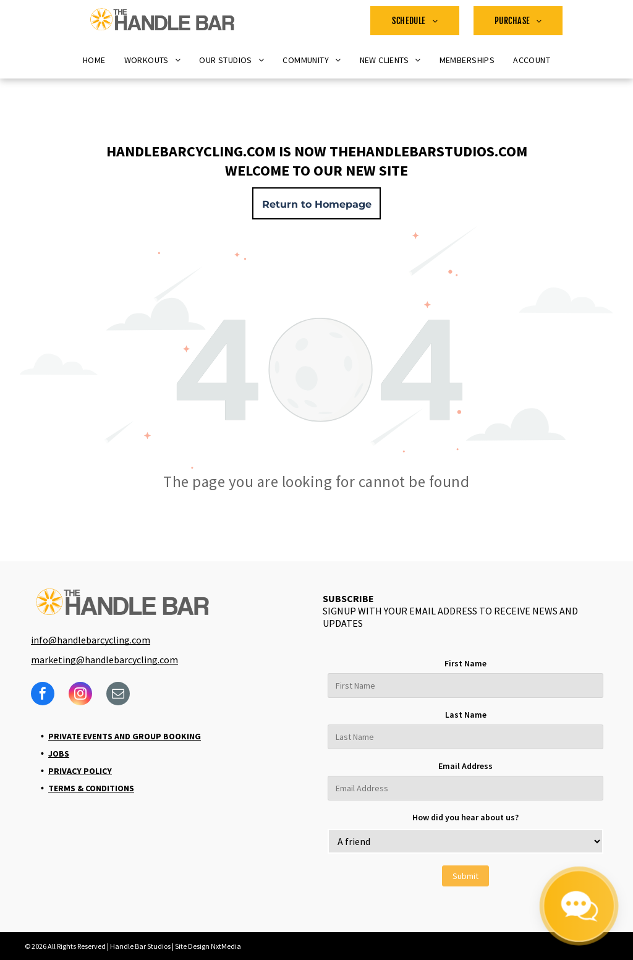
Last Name (465, 715)
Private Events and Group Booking (124, 736)
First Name (465, 663)
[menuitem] (415, 20)
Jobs (58, 753)
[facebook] (42, 695)
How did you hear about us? (465, 817)
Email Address (465, 766)
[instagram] (80, 695)
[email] (118, 695)
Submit (465, 875)
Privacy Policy (80, 770)
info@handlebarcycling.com (90, 640)
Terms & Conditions (91, 788)
